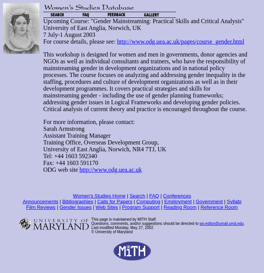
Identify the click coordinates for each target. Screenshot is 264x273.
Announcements (40, 201)
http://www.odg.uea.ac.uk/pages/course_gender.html (180, 41)
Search (137, 196)
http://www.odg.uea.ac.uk (111, 169)
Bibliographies (77, 201)
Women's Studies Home (99, 196)
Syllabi (234, 201)
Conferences (177, 196)
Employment (178, 201)
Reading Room (179, 207)
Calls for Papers (114, 201)
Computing (148, 201)
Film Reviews (40, 207)
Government (209, 201)
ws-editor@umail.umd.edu (222, 223)
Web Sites (107, 207)
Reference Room (219, 207)
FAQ (154, 196)
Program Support (141, 207)
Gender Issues (76, 207)
